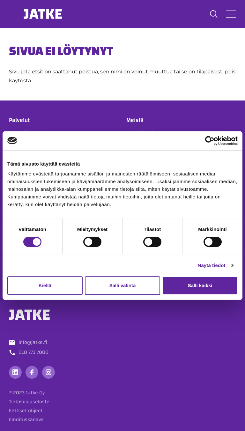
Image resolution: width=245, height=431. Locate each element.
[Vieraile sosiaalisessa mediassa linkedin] (15, 372)
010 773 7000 (33, 352)
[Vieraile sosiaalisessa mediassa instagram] (48, 372)
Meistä (135, 120)
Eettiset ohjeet (26, 410)
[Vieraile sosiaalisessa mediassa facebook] (32, 372)
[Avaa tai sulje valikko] (231, 13)
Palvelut (19, 120)
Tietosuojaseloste (29, 401)
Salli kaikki (200, 285)
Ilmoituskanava (26, 419)
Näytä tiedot (212, 265)
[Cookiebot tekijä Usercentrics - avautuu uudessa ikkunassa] (210, 140)
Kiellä (45, 285)
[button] (214, 14)
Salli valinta (122, 285)
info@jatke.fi (33, 342)
